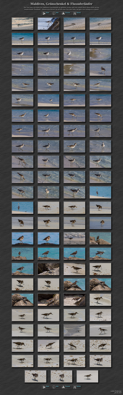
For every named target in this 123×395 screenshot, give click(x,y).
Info (57, 13)
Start (47, 13)
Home (79, 13)
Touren (67, 13)
